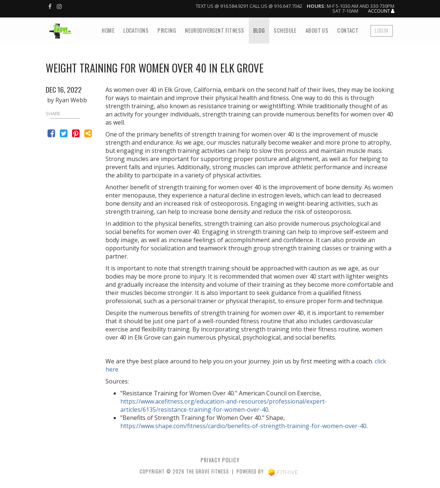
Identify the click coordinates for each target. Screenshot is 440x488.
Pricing (166, 30)
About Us (317, 30)
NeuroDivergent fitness (214, 30)
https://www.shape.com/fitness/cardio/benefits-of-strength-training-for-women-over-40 (243, 426)
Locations (136, 30)
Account (381, 11)
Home (108, 30)
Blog (259, 30)
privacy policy (220, 460)
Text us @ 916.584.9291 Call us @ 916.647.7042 (249, 6)
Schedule (285, 30)
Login (381, 30)
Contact (347, 30)
